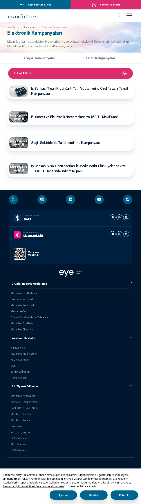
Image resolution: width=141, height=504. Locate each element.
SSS (13, 365)
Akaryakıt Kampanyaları (24, 401)
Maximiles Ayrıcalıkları (23, 395)
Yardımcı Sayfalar (23, 338)
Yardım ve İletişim (20, 371)
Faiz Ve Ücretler (20, 359)
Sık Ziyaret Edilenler (25, 386)
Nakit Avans (17, 426)
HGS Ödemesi (18, 450)
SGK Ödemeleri (19, 438)
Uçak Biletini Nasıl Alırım (24, 408)
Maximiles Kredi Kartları (24, 353)
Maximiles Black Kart (23, 329)
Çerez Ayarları (18, 377)
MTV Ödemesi (19, 444)
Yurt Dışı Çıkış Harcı (21, 432)
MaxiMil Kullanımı (20, 420)
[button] (22, 16)
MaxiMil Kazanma (21, 414)
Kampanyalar (18, 347)
